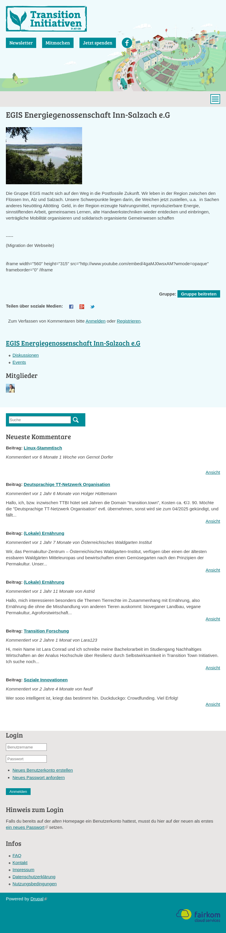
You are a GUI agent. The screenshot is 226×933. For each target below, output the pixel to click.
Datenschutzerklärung (34, 876)
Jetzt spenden (97, 42)
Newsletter (21, 42)
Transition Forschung (46, 630)
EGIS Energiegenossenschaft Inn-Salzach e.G (73, 342)
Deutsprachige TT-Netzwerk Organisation (67, 484)
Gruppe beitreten (199, 293)
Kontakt (20, 862)
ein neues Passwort (27, 827)
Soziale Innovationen (46, 679)
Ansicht (213, 472)
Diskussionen (26, 355)
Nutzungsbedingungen (35, 883)
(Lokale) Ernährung (44, 533)
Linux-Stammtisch (43, 447)
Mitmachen (58, 42)
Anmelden (96, 320)
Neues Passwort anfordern (39, 777)
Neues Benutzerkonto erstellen (43, 770)
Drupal (38, 898)
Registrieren (129, 320)
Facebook (127, 43)
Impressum (23, 869)
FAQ (17, 855)
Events (19, 362)
